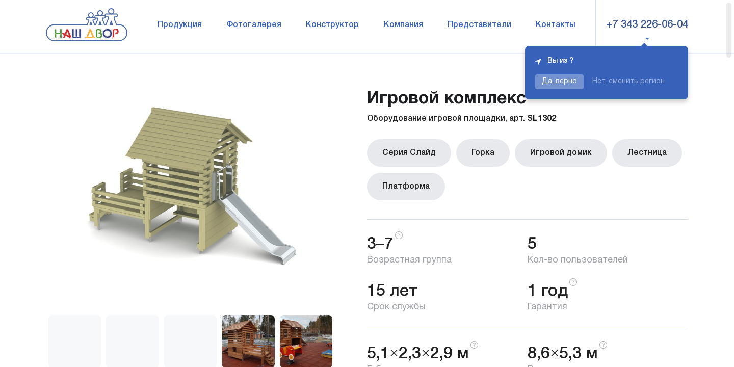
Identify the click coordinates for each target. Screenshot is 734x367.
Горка (482, 152)
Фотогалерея (253, 25)
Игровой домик (561, 152)
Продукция (180, 25)
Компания (403, 25)
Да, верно (559, 81)
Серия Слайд (409, 152)
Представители (479, 25)
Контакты (555, 25)
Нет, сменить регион (628, 81)
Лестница (647, 152)
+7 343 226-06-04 (647, 25)
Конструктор (332, 25)
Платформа (406, 186)
